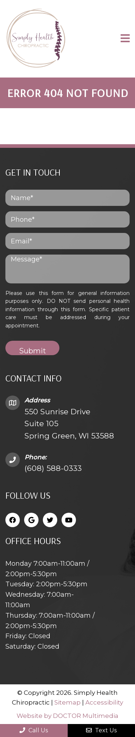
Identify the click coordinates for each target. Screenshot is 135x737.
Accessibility (104, 702)
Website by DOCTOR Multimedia (67, 715)
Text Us (101, 730)
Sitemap (67, 702)
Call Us (33, 730)
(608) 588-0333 (53, 468)
